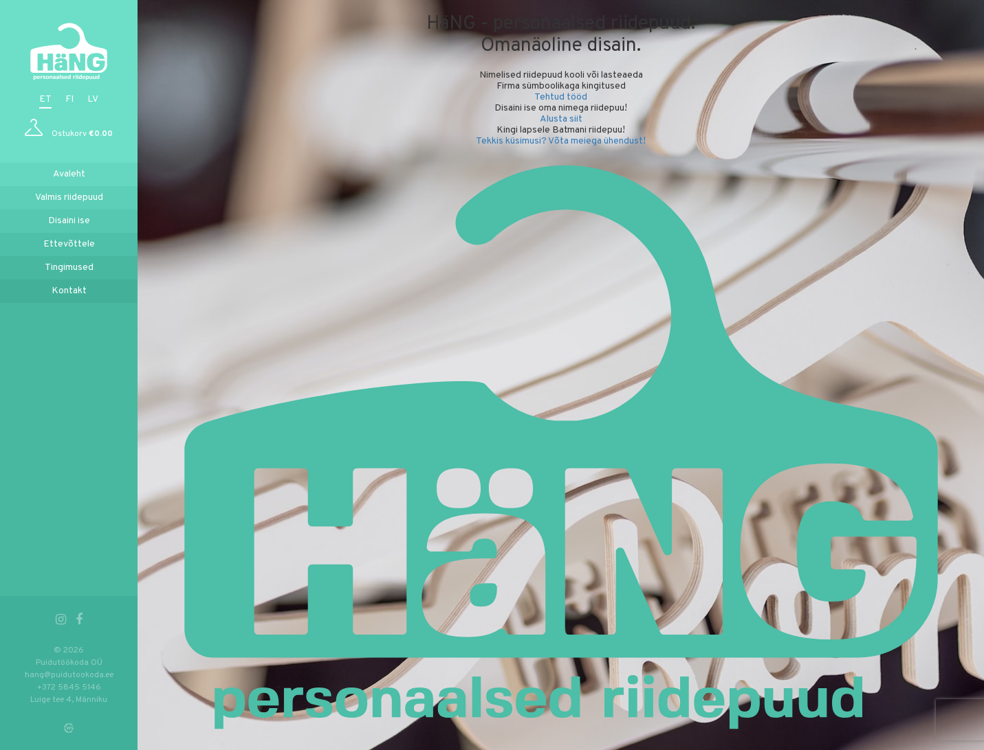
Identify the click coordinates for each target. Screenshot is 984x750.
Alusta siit (561, 119)
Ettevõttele (69, 244)
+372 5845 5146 (69, 687)
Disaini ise (69, 221)
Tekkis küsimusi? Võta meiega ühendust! (561, 141)
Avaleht (69, 174)
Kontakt (69, 291)
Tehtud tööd (560, 97)
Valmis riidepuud (69, 197)
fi (69, 99)
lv (92, 99)
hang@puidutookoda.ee (69, 675)
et (45, 99)
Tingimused (69, 267)
